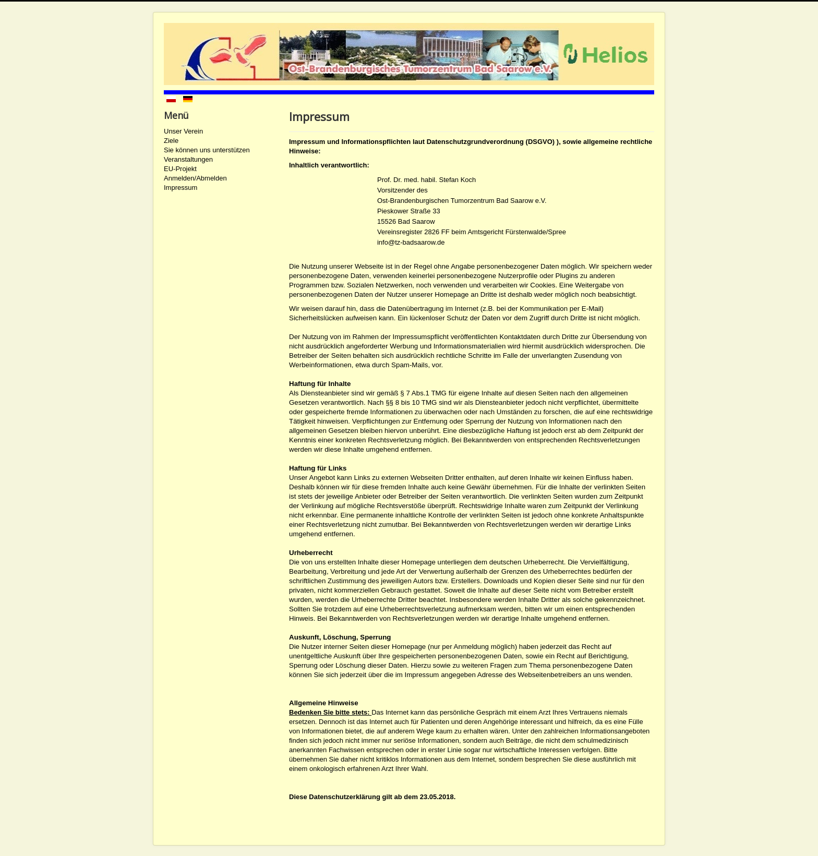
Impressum (180, 187)
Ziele (171, 140)
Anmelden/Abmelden (195, 178)
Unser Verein (183, 131)
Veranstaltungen (188, 159)
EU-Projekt (180, 169)
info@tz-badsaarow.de (411, 242)
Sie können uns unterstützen (207, 150)
